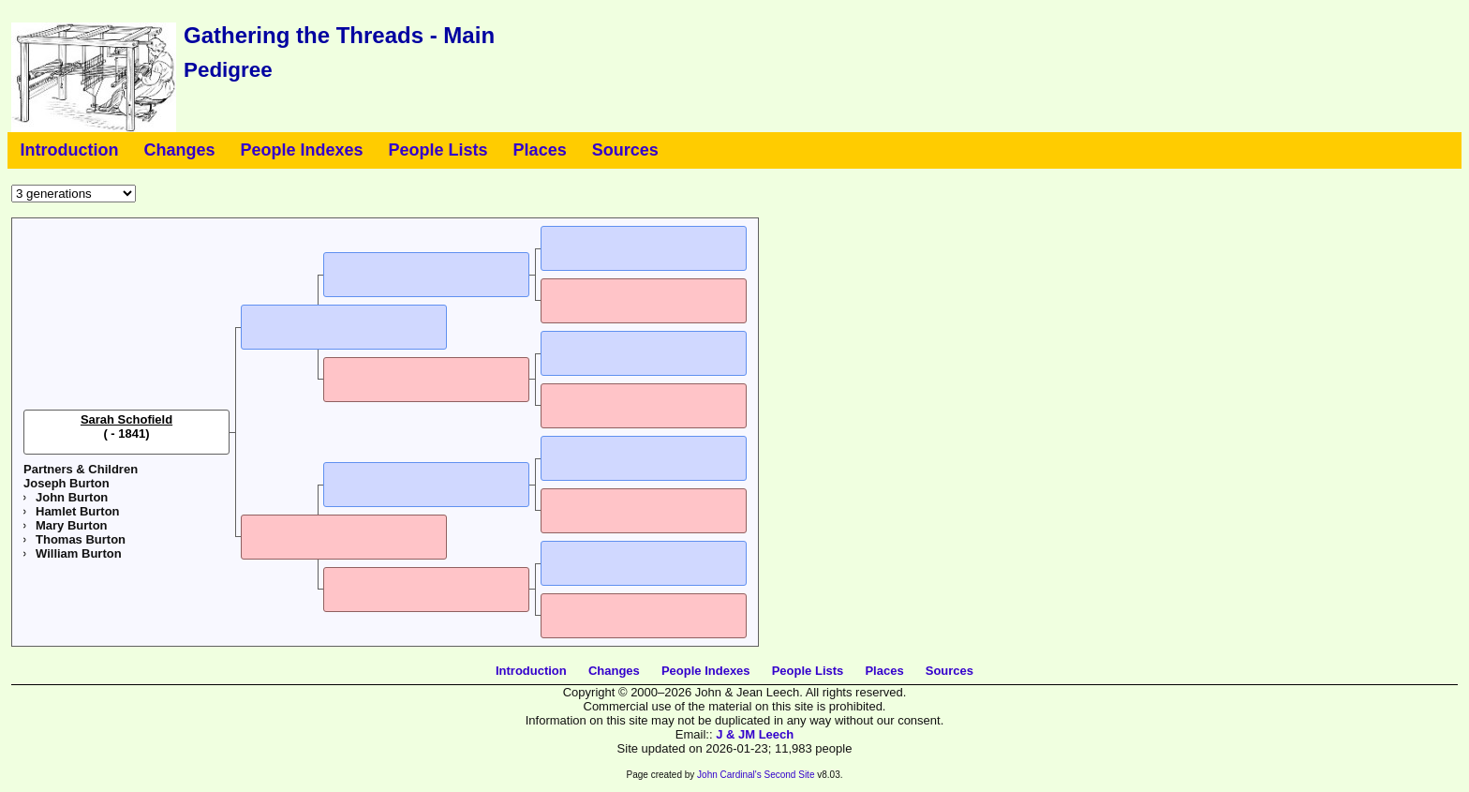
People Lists (438, 150)
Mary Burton (72, 525)
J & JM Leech (755, 734)
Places (540, 150)
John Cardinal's (729, 775)
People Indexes (302, 150)
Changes (179, 150)
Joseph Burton (66, 483)
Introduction (70, 150)
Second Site (789, 775)
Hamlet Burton (78, 511)
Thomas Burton (81, 539)
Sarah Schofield (126, 419)
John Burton (72, 497)
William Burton (79, 553)
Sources (625, 150)
